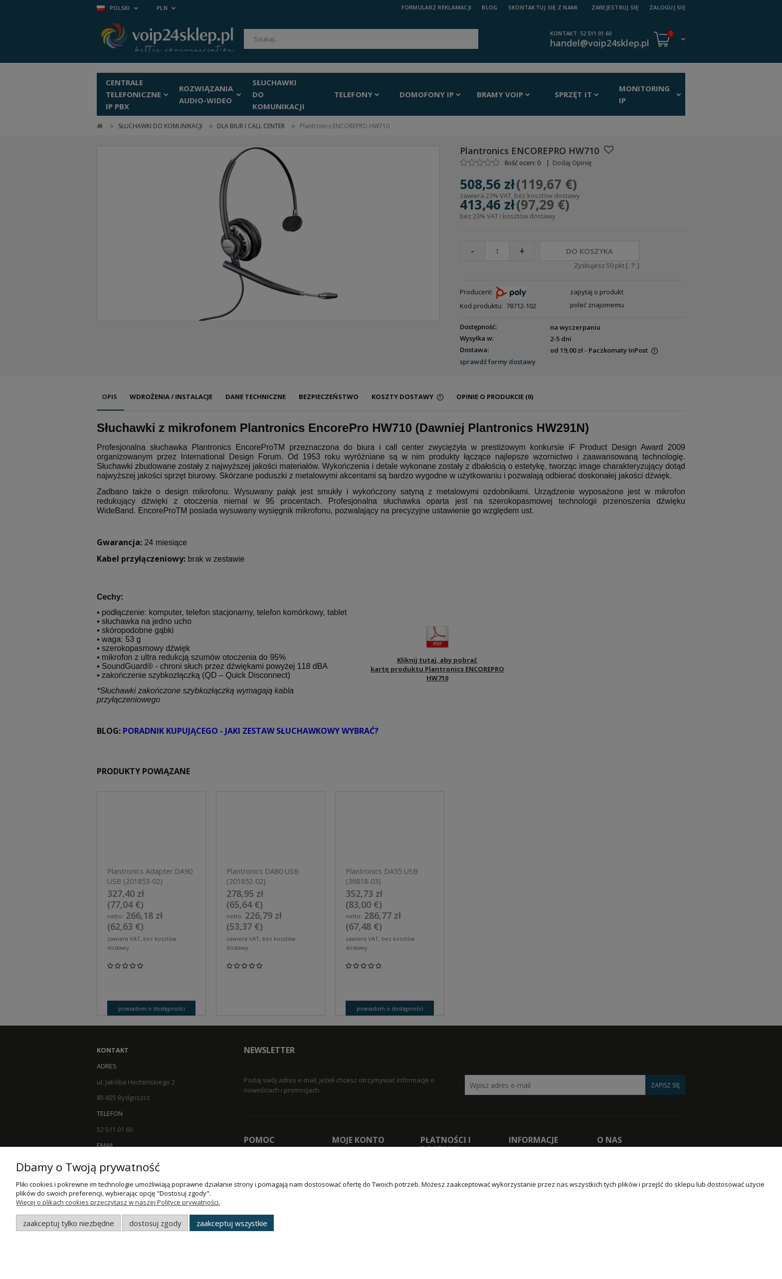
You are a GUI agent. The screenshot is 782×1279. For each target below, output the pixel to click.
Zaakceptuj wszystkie (231, 1223)
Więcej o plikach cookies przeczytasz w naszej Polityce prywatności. (118, 1202)
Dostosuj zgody (155, 1223)
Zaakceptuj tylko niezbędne (68, 1223)
